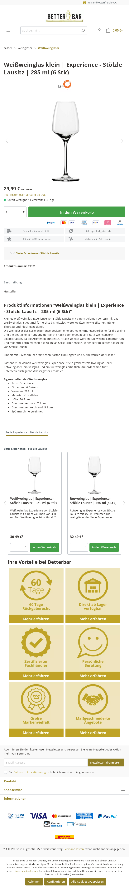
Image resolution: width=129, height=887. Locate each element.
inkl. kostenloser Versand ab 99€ (24, 195)
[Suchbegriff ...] (49, 30)
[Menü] (8, 30)
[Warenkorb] (114, 30)
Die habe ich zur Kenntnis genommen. (51, 772)
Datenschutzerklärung (26, 871)
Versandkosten (74, 849)
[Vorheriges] (7, 140)
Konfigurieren (56, 881)
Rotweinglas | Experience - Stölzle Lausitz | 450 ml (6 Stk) (93, 500)
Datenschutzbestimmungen (31, 772)
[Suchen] (82, 30)
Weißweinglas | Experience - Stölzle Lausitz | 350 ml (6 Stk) (33, 500)
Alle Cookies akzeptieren (87, 881)
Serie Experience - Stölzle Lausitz (34, 252)
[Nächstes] (122, 140)
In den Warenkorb (77, 212)
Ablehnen (34, 881)
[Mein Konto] (99, 30)
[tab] (63, 282)
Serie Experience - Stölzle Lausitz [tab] (27, 432)
